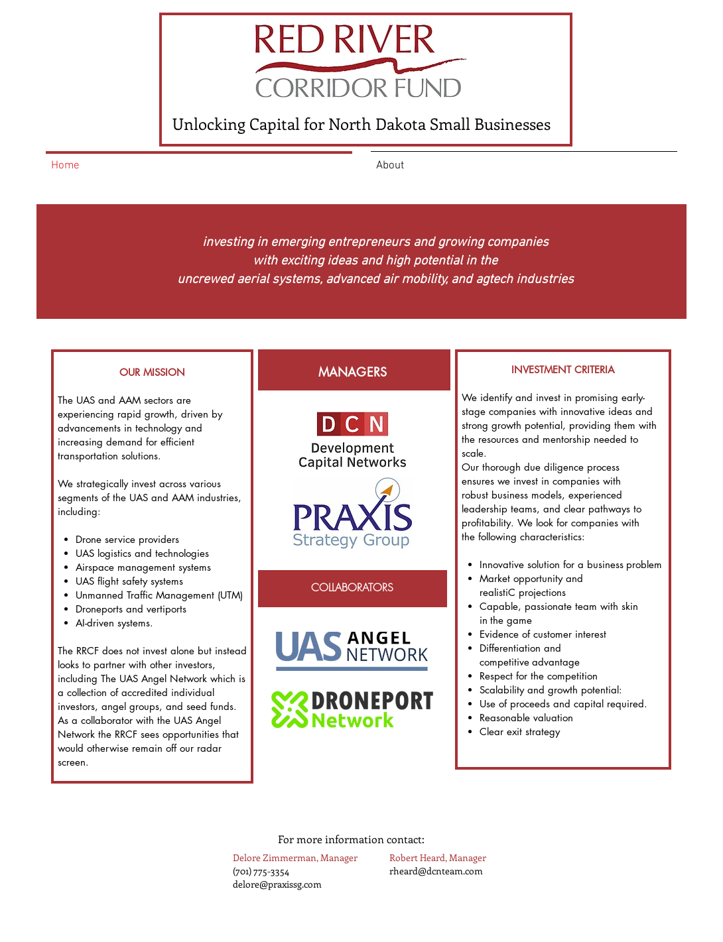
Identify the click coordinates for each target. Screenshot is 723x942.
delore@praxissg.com (277, 884)
